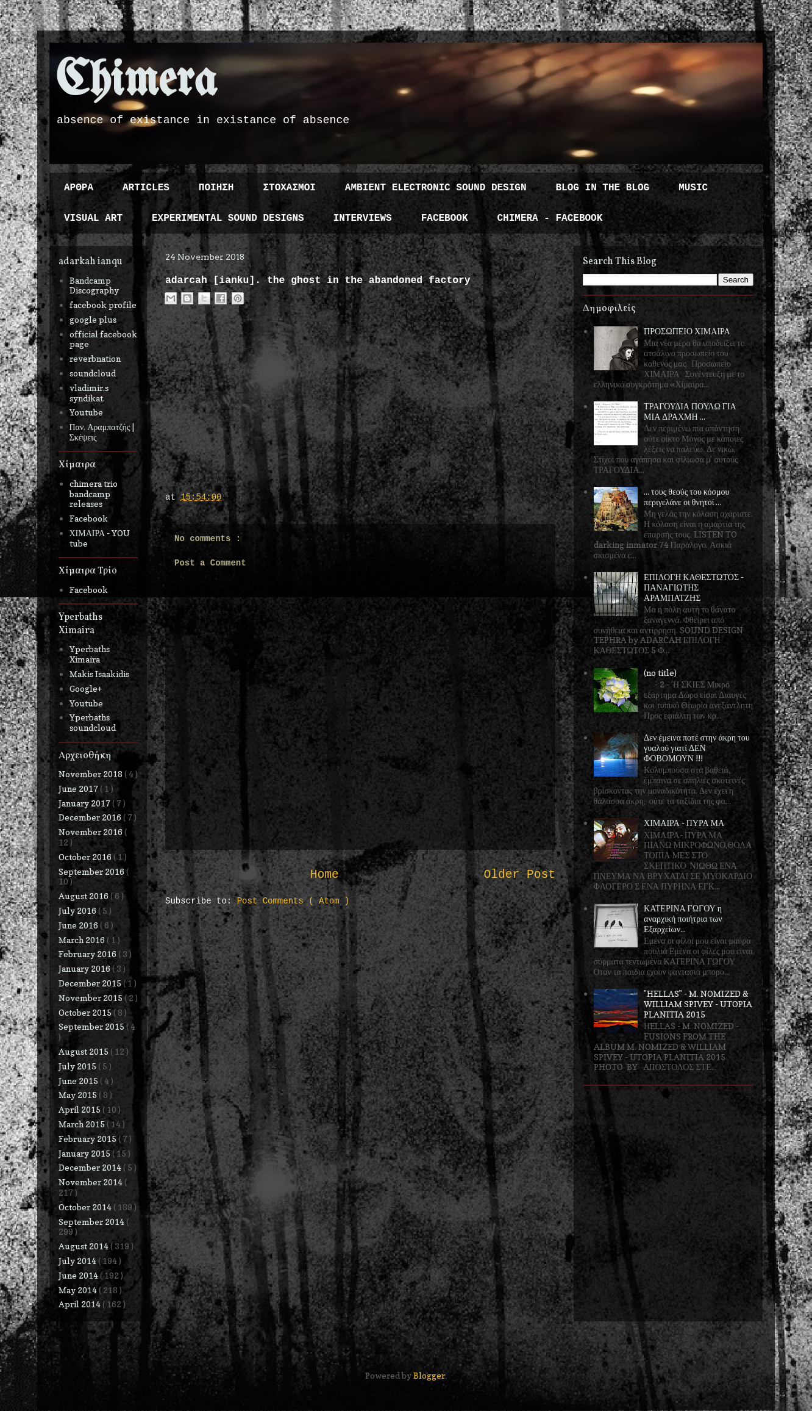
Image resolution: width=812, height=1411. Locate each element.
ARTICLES (146, 187)
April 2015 (80, 1109)
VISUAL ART (93, 218)
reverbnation (95, 358)
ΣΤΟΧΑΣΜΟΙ (289, 187)
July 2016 (78, 910)
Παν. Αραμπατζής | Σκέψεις (102, 432)
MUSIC (693, 187)
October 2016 (86, 857)
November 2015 (91, 998)
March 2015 (83, 1124)
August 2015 (84, 1051)
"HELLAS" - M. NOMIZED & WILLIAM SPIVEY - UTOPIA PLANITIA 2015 (698, 1003)
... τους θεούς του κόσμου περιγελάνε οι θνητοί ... (686, 496)
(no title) (660, 672)
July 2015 (78, 1066)
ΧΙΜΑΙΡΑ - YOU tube (99, 538)
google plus (92, 319)
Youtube (86, 412)
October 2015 (86, 1012)
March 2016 (83, 940)
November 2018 (91, 774)
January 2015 (85, 1153)
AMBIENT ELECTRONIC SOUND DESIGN (436, 187)
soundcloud (92, 373)
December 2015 (91, 983)
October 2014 (86, 1207)
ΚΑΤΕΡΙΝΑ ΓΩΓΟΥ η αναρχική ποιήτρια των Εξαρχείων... (683, 918)
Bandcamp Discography (94, 285)
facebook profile (103, 305)
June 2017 (79, 788)
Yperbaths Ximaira (89, 654)
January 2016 (85, 968)
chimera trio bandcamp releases (93, 493)
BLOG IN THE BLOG (603, 187)
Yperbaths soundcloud (92, 722)
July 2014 (78, 1260)
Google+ (85, 688)
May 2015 (79, 1095)
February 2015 (88, 1138)
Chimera (136, 81)
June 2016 (79, 925)
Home (324, 874)
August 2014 (84, 1246)
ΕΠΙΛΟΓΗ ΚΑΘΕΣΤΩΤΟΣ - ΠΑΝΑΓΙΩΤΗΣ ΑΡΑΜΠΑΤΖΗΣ (694, 587)
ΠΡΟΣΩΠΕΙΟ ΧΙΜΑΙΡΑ (687, 331)
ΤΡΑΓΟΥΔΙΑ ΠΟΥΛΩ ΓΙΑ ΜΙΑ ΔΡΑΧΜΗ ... (690, 411)
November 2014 (91, 1182)
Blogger (429, 1375)
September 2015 (92, 1026)
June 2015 (79, 1080)
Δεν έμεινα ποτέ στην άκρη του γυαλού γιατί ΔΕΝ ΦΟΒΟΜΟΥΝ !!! (697, 747)
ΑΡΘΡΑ (78, 187)
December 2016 (91, 817)
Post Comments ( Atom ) (293, 901)
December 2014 (91, 1167)
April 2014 (80, 1304)
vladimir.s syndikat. (89, 392)
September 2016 (92, 871)
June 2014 (79, 1275)
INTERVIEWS (362, 218)
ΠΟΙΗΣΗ (216, 187)
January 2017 (85, 803)
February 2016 (88, 954)
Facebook (88, 518)
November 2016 (91, 832)
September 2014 (92, 1221)
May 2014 (79, 1290)
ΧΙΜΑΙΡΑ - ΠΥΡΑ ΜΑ (684, 822)
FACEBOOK (444, 218)
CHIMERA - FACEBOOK (549, 218)
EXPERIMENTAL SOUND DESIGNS (228, 218)
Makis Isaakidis (99, 674)
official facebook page (103, 339)
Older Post (519, 874)
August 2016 (84, 896)
